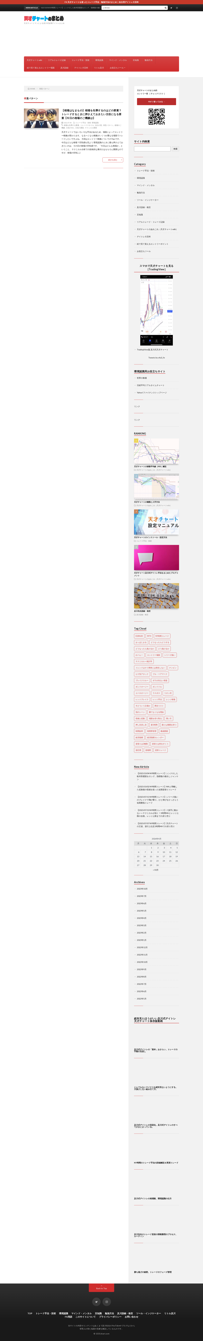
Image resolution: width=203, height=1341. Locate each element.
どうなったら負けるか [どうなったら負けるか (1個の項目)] (145, 649)
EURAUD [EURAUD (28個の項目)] (139, 636)
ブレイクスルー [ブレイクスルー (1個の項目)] (142, 680)
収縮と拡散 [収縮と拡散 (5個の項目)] (140, 718)
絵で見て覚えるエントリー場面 (41, 68)
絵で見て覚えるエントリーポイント (152, 244)
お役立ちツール (117, 68)
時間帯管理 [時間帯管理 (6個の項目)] (151, 731)
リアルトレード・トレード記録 (151, 222)
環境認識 (99, 60)
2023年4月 (141, 918)
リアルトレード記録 (57, 60)
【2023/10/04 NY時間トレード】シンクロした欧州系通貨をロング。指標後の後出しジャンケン (157, 776)
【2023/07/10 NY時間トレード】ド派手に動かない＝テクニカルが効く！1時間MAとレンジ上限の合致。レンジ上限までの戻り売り (158, 813)
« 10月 (155, 870)
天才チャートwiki (34, 60)
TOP (29, 1313)
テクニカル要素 (91, 128)
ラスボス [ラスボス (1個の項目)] (156, 693)
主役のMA (70, 128)
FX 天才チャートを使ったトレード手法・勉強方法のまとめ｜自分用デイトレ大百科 (102, 2)
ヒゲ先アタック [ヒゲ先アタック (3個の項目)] (142, 674)
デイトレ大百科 (81, 68)
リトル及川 (99, 68)
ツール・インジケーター (148, 200)
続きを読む (112, 160)
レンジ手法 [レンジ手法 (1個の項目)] (157, 699)
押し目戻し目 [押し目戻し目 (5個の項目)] (141, 725)
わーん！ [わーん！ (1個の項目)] (139, 655)
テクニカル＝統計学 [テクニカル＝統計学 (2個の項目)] (144, 661)
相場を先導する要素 (71, 125)
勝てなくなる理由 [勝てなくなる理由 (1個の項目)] (156, 712)
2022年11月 (142, 954)
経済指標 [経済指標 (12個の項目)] (139, 737)
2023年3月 (141, 925)
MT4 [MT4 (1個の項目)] (149, 636)
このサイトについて (85, 1316)
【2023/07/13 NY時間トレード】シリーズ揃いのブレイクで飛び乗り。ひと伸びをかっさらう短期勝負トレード (157, 800)
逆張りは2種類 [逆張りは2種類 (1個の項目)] (142, 744)
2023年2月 (141, 932)
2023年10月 (142, 889)
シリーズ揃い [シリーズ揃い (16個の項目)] (169, 655)
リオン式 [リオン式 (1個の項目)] (168, 693)
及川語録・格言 (144, 207)
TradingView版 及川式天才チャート (152, 349)
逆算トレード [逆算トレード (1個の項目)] (160, 750)
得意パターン (108, 125)
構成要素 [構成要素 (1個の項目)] (164, 731)
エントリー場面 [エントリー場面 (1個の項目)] (153, 655)
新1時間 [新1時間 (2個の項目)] (154, 725)
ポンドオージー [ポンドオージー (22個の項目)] (142, 687)
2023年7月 (141, 896)
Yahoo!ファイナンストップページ (152, 392)
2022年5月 (141, 998)
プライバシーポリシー (110, 1316)
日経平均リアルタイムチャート (151, 385)
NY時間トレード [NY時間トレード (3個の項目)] (162, 636)
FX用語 (68, 1316)
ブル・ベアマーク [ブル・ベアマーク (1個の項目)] (160, 674)
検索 (175, 149)
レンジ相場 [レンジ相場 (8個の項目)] (170, 699)
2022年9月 (141, 969)
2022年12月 (142, 947)
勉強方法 (149, 60)
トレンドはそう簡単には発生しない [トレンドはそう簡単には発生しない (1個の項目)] (150, 668)
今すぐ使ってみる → (156, 101)
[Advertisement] (127, 34)
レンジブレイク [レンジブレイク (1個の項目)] (142, 699)
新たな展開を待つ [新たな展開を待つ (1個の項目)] (169, 725)
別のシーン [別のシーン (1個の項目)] (140, 712)
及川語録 (64, 68)
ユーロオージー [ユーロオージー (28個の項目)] (142, 693)
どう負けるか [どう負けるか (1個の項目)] (163, 649)
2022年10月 (142, 962)
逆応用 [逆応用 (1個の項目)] (138, 750)
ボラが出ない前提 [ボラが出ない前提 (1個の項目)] (160, 680)
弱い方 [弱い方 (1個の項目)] (169, 718)
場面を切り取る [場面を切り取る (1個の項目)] (155, 718)
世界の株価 (142, 378)
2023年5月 (141, 911)
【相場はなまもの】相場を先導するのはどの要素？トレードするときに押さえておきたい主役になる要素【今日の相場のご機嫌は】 (91, 114)
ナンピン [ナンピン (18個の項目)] (172, 668)
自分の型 (98, 125)
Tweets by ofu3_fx (156, 357)
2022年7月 (141, 984)
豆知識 (136, 60)
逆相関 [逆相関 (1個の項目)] (148, 750)
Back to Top (101, 1288)
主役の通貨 (79, 128)
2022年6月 (141, 991)
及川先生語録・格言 (142, 611)
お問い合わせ (131, 1316)
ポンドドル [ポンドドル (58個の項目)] (157, 687)
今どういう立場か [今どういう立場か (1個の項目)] (143, 706)
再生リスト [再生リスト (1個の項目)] (159, 706)
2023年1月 (141, 940)
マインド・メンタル (118, 60)
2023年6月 (141, 903)
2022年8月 (141, 976)
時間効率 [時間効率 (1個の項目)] (139, 731)
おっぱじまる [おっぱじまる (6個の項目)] (141, 642)
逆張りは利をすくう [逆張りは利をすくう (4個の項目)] (160, 744)
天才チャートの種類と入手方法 (147, 502)
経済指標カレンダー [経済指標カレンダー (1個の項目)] (155, 737)
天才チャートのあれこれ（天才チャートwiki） (157, 229)
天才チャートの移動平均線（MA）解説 (150, 466)
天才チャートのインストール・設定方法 (150, 537)
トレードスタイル (87, 125)
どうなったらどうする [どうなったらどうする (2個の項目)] (160, 642)
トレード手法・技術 (80, 60)
